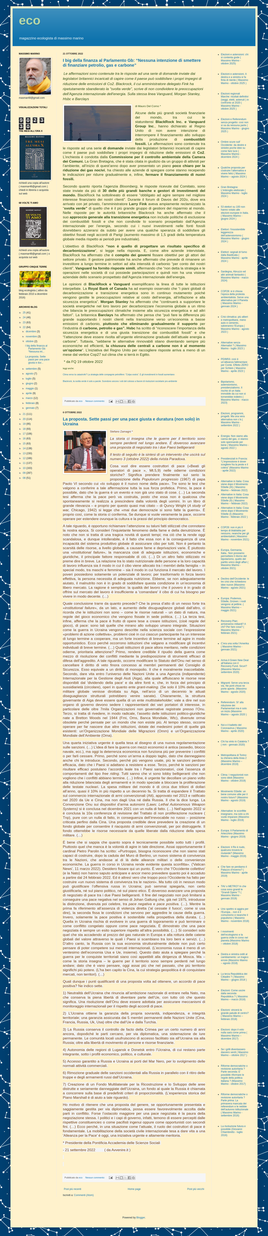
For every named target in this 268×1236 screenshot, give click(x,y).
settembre (32, 368)
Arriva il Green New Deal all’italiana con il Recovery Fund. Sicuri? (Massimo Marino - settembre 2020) (235, 666)
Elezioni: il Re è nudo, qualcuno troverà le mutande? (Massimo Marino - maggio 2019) (233, 852)
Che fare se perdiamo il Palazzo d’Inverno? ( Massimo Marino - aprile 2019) (234, 871)
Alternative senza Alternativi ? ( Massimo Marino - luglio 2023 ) (233, 345)
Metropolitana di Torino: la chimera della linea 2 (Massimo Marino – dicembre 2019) (234, 760)
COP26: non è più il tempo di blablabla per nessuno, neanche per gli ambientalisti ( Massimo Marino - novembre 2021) (235, 533)
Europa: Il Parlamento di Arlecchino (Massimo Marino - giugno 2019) (234, 833)
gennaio (30, 407)
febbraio (31, 403)
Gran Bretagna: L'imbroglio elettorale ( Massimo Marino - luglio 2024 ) (234, 192)
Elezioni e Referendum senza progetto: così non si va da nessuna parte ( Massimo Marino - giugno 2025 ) (235, 125)
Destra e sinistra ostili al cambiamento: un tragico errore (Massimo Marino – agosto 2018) (234, 959)
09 (24, 472)
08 (24, 477)
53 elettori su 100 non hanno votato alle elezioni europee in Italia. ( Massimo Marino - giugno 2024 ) (235, 212)
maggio (30, 388)
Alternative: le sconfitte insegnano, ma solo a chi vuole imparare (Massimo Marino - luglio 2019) (235, 815)
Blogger (140, 1217)
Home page (134, 1189)
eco (29, 20)
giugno (30, 383)
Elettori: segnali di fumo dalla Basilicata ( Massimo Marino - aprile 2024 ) (234, 257)
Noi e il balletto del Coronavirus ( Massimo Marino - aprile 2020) (234, 728)
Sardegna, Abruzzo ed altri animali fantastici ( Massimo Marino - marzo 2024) (235, 276)
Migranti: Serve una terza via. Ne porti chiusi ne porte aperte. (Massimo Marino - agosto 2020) (235, 687)
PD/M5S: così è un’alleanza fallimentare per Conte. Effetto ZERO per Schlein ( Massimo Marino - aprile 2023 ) (234, 365)
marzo (30, 398)
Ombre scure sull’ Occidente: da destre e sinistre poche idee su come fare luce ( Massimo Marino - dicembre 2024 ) (233, 149)
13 (24, 453)
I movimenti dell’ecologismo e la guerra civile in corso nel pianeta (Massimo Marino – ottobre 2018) (235, 937)
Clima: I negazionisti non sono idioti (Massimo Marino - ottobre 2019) (234, 777)
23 (24, 322)
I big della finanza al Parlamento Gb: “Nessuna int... (36, 348)
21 (24, 414)
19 (24, 423)
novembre (32, 336)
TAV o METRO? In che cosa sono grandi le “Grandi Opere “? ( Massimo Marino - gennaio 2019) (233, 892)
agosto (30, 373)
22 (24, 327)
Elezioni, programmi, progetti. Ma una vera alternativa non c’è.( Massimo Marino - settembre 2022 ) (233, 419)
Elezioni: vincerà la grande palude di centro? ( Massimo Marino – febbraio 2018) (235, 1014)
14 (24, 448)
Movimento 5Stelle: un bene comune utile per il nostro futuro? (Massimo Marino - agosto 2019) (234, 796)
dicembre (31, 331)
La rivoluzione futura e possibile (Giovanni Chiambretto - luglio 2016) (233, 1131)
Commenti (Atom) (84, 1195)
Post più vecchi (195, 1189)
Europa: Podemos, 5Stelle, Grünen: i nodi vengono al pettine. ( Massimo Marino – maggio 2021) (233, 604)
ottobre (30, 341)
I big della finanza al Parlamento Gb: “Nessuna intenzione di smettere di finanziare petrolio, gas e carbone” (132, 62)
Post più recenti (72, 1189)
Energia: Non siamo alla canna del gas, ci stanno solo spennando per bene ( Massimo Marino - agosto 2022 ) (235, 442)
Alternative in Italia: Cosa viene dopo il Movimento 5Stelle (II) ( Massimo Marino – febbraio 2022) (235, 499)
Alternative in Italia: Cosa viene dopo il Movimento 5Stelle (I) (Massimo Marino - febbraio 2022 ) (235, 512)
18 (24, 428)
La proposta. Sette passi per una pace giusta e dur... (37, 359)
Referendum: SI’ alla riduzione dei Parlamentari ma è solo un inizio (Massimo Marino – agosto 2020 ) (234, 708)
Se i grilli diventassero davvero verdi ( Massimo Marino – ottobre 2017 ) (234, 1052)
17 (24, 433)
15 (24, 443)
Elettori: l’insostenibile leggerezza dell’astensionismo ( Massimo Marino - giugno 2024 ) (235, 235)
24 (24, 317)
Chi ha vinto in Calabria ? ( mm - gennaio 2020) (235, 743)
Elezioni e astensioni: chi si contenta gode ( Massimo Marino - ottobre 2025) (234, 59)
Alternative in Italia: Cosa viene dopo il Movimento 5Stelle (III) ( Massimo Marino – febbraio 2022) (235, 486)
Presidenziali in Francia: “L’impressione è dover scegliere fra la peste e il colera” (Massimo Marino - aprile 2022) (235, 464)
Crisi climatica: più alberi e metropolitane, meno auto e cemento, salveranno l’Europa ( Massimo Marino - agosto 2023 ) (235, 324)
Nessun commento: (95, 401)
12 (24, 458)
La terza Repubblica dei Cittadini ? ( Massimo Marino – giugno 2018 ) (234, 976)
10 (24, 468)
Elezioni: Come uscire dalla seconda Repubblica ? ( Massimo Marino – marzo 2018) (234, 995)
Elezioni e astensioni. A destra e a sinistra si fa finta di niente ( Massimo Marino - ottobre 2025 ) (234, 78)
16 (24, 438)
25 (24, 312)
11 (24, 463)
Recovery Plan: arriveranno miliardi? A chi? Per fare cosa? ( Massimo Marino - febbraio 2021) (233, 627)
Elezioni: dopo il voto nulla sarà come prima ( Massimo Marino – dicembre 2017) (234, 1034)
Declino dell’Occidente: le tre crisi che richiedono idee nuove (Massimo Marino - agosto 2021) (235, 583)
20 (24, 419)
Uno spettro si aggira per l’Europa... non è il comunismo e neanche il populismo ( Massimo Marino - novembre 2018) (235, 915)
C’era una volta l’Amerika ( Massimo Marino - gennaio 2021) (235, 646)
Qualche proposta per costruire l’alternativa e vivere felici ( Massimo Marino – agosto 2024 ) (234, 172)
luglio (29, 378)
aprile (29, 393)
